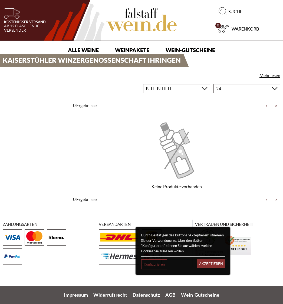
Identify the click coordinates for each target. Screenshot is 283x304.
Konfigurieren (154, 264)
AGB (170, 295)
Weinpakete (132, 50)
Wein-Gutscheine (190, 50)
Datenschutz (146, 295)
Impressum (76, 295)
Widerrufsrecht (110, 295)
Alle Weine (83, 50)
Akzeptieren (211, 264)
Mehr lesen (269, 75)
